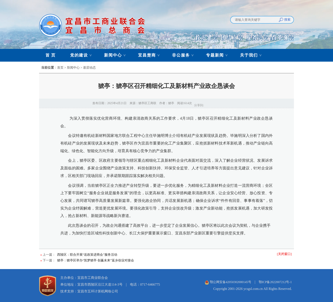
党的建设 (83, 55)
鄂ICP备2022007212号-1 (275, 282)
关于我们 (253, 55)
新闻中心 (117, 55)
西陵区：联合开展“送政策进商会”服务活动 (87, 254)
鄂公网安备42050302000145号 (230, 282)
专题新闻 (219, 55)
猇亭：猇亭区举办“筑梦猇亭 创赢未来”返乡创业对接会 (95, 260)
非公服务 (185, 55)
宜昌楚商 (151, 55)
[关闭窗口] (284, 254)
